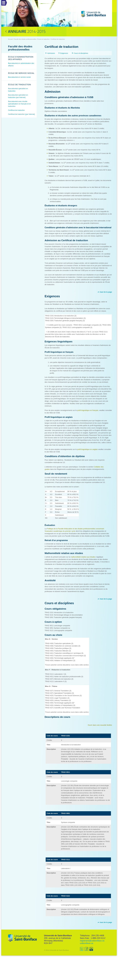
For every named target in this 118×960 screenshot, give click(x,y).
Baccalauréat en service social (19, 77)
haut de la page (106, 292)
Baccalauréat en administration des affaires (21, 64)
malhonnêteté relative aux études (83, 557)
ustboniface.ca (86, 943)
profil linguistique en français (87, 410)
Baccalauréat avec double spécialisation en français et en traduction (19, 103)
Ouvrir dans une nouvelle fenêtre (100, 725)
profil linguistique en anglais (87, 449)
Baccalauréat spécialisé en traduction (18, 90)
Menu (3, 1)
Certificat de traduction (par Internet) (21, 114)
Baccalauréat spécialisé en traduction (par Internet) (18, 96)
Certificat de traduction (16, 110)
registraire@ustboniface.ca (92, 941)
